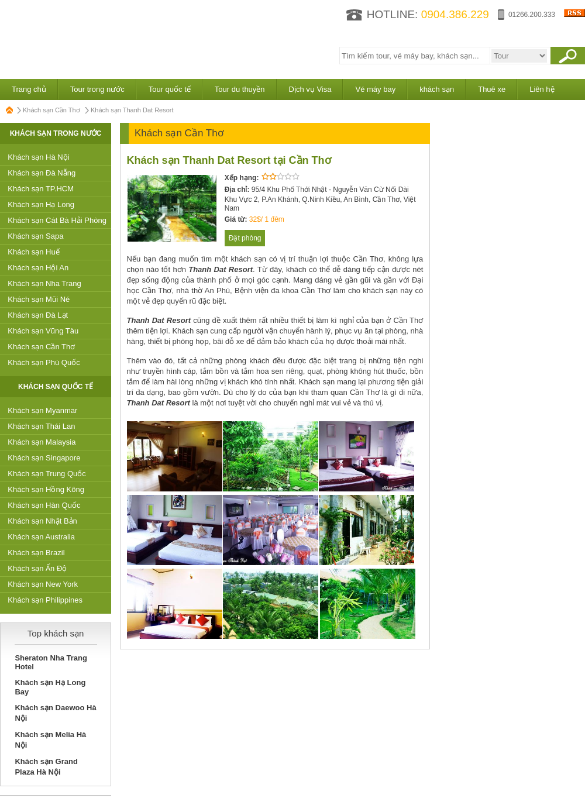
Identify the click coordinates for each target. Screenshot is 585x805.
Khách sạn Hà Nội (38, 157)
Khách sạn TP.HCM (41, 188)
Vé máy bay (375, 89)
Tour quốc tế (170, 89)
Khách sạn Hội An (38, 267)
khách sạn (436, 89)
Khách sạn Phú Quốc (44, 362)
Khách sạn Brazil (36, 552)
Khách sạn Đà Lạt (38, 315)
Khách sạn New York (43, 584)
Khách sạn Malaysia (41, 442)
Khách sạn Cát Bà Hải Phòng (57, 220)
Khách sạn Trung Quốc (47, 473)
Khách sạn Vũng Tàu (43, 330)
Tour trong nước (97, 89)
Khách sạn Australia (41, 536)
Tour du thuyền (240, 89)
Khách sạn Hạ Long (41, 204)
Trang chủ (29, 89)
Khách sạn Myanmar (42, 410)
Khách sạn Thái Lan (41, 426)
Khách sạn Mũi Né (39, 299)
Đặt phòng (245, 238)
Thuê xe (491, 89)
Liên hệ (541, 89)
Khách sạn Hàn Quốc (44, 505)
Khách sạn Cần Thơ (51, 109)
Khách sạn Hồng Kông (46, 489)
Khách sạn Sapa (35, 236)
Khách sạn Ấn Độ (37, 568)
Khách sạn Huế (33, 251)
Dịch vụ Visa (310, 89)
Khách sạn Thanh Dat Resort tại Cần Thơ (229, 160)
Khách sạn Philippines (45, 600)
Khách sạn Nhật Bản (42, 521)
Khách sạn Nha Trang (44, 283)
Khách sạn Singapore (44, 457)
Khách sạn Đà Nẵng (41, 172)
